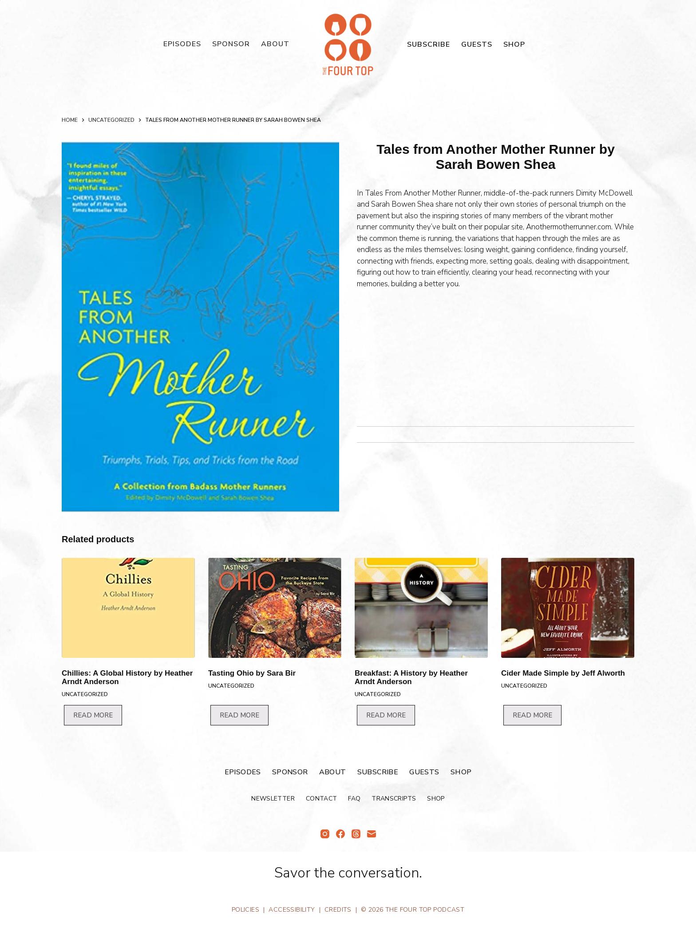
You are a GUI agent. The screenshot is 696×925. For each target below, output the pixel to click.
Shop (514, 44)
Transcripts (394, 799)
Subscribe (428, 44)
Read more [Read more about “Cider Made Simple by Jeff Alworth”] (532, 715)
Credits (338, 909)
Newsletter (273, 799)
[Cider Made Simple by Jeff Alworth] (567, 608)
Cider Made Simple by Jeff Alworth (563, 673)
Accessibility (292, 909)
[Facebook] (340, 833)
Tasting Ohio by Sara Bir (252, 673)
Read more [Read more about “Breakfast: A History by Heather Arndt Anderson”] (386, 715)
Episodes (182, 44)
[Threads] (356, 833)
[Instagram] (324, 833)
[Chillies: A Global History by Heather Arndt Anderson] (128, 608)
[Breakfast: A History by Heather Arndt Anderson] (421, 608)
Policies (245, 909)
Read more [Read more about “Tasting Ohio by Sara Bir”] (239, 715)
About (275, 44)
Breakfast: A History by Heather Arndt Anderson (411, 677)
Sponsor (231, 44)
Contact (321, 799)
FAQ (354, 799)
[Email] (371, 833)
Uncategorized (85, 694)
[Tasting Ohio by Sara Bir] (274, 608)
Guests (476, 44)
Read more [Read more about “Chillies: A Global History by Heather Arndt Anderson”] (93, 715)
